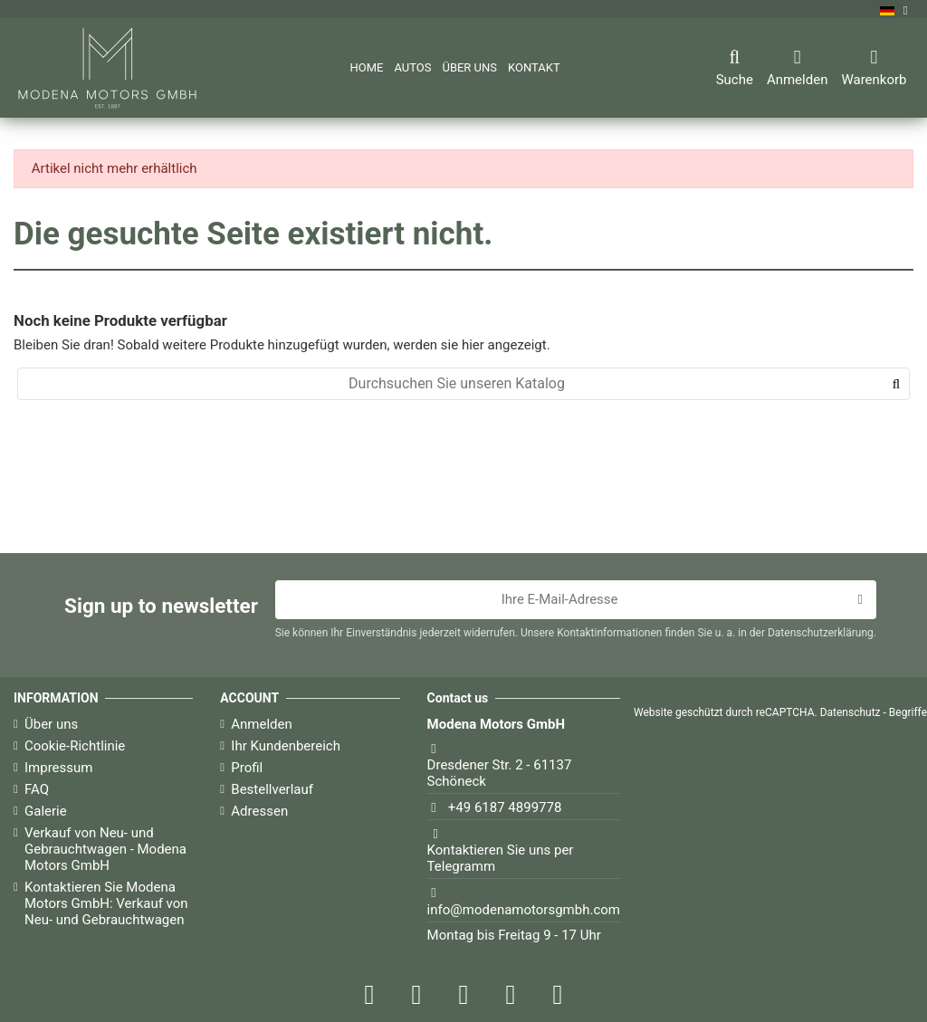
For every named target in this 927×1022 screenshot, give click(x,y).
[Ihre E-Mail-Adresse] (560, 600)
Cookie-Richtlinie (74, 746)
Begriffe (908, 712)
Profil (247, 767)
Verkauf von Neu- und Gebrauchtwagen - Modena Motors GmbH (105, 849)
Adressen (259, 811)
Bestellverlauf (272, 789)
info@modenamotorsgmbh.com (523, 910)
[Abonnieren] (859, 600)
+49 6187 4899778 (505, 807)
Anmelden (261, 724)
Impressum (58, 767)
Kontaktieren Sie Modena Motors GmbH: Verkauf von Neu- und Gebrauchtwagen (106, 903)
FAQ (36, 789)
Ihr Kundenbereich (285, 746)
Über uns (51, 724)
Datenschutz (850, 712)
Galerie (45, 811)
